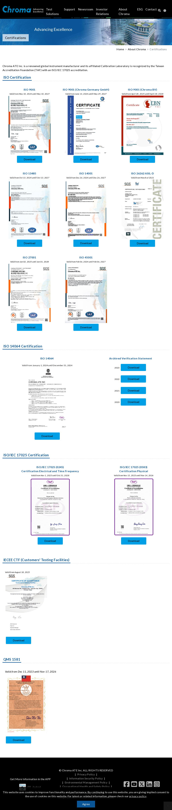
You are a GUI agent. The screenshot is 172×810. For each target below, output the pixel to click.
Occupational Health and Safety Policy (86, 786)
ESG (129, 9)
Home (120, 49)
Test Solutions (56, 11)
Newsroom (87, 9)
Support (70, 9)
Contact (140, 9)
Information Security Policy (86, 778)
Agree (86, 804)
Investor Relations (103, 11)
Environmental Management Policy (86, 782)
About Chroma (118, 11)
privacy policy (137, 796)
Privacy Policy (86, 774)
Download (29, 159)
